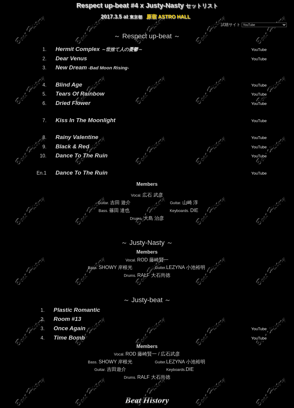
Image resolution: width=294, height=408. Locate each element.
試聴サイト (230, 24)
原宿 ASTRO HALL (168, 17)
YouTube (259, 49)
